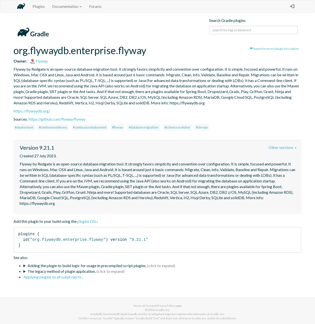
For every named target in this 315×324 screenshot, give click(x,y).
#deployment (24, 127)
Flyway (39, 61)
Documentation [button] (67, 6)
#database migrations (144, 127)
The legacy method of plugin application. (62, 271)
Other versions (282, 147)
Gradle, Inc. (162, 310)
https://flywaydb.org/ (32, 111)
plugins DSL (87, 221)
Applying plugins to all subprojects (52, 277)
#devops (202, 127)
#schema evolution (177, 127)
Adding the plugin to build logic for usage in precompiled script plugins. (87, 265)
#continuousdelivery (53, 127)
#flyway (117, 127)
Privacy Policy (166, 306)
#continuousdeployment (89, 127)
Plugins (38, 6)
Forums (95, 6)
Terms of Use (142, 306)
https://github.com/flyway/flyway (57, 119)
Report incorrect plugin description (274, 48)
